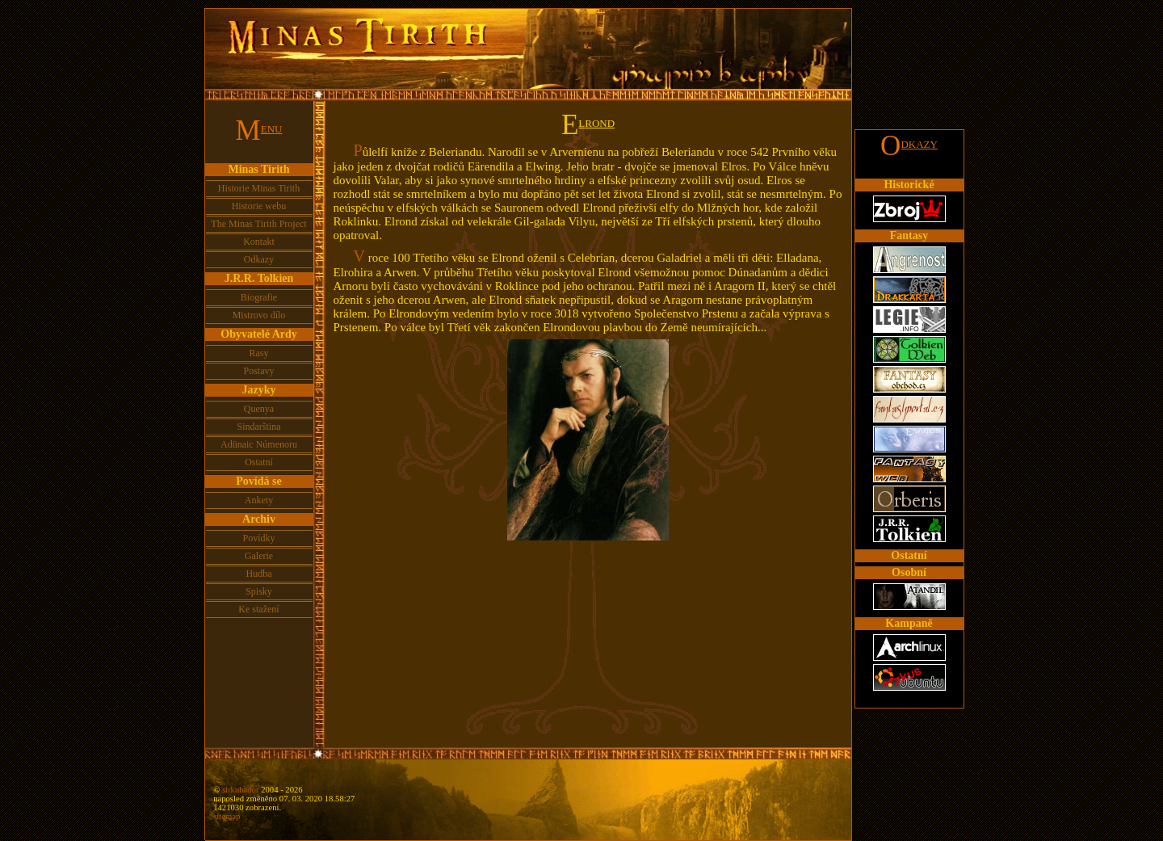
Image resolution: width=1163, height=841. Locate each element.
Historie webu (259, 206)
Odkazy (259, 259)
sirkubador (240, 789)
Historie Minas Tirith (259, 188)
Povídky (258, 538)
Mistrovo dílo (259, 315)
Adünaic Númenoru (258, 444)
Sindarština (259, 426)
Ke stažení (258, 609)
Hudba (259, 573)
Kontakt (259, 241)
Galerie (259, 555)
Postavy (258, 370)
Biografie (259, 297)
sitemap (226, 816)
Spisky (259, 591)
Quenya (259, 408)
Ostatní (259, 462)
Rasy (259, 353)
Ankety (259, 500)
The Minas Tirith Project (258, 223)
